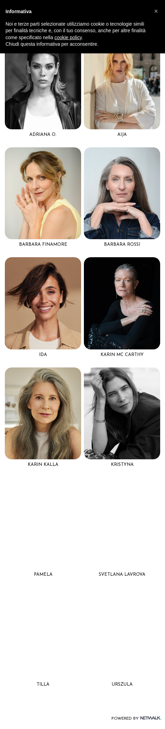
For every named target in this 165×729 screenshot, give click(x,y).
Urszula (122, 684)
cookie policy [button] (68, 37)
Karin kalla (43, 464)
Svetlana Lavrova (122, 574)
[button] (156, 11)
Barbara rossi (122, 244)
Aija (122, 134)
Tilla (43, 684)
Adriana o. (43, 134)
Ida (43, 355)
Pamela (43, 574)
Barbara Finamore (43, 244)
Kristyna (122, 464)
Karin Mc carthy (122, 355)
